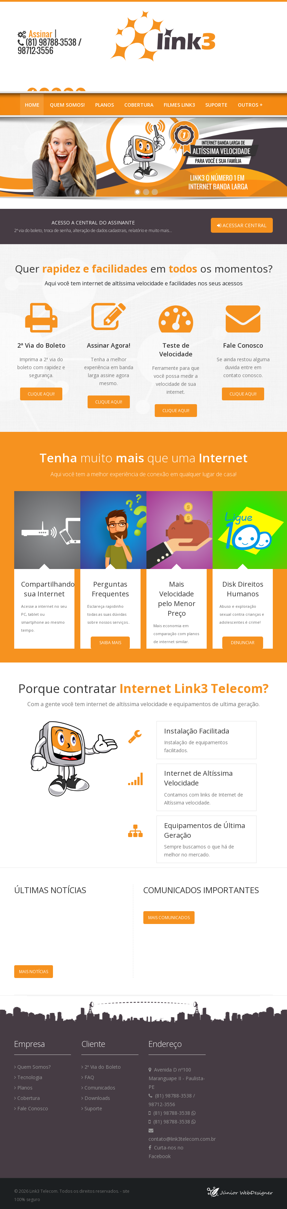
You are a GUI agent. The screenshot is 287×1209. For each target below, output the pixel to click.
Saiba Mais (110, 643)
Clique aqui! (41, 394)
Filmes (179, 104)
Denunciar (242, 643)
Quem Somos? (32, 1067)
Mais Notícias (33, 972)
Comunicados (98, 1087)
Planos (104, 104)
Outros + (250, 104)
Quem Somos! (67, 104)
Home (32, 104)
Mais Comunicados (169, 918)
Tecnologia (28, 1077)
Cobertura (138, 104)
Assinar (39, 34)
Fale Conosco (31, 1108)
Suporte (216, 104)
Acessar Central (242, 225)
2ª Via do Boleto (101, 1067)
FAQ (87, 1077)
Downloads (95, 1098)
